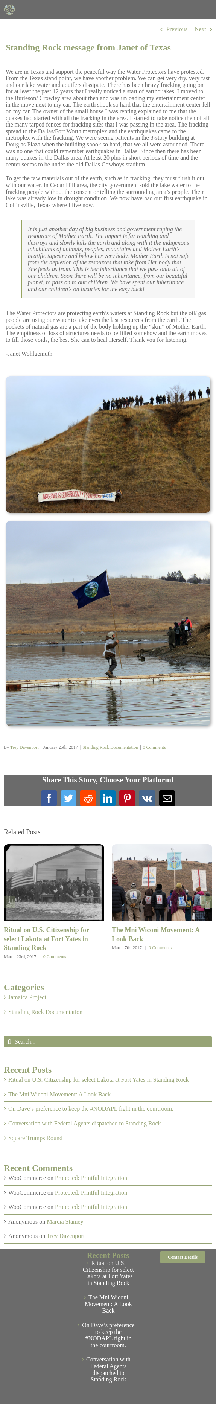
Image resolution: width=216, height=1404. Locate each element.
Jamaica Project (27, 997)
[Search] (9, 1041)
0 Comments (154, 747)
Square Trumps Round (35, 1138)
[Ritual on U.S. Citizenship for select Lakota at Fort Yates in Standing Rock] (54, 847)
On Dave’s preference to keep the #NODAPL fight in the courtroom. (90, 1108)
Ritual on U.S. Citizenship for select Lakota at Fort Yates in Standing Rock (46, 938)
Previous (176, 29)
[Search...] (108, 1041)
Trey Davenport (24, 747)
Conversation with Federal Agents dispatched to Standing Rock (84, 1123)
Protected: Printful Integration (91, 1178)
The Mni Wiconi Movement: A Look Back (59, 1094)
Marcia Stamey (65, 1221)
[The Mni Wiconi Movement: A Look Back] (162, 847)
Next (200, 29)
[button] (9, 902)
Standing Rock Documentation (110, 747)
